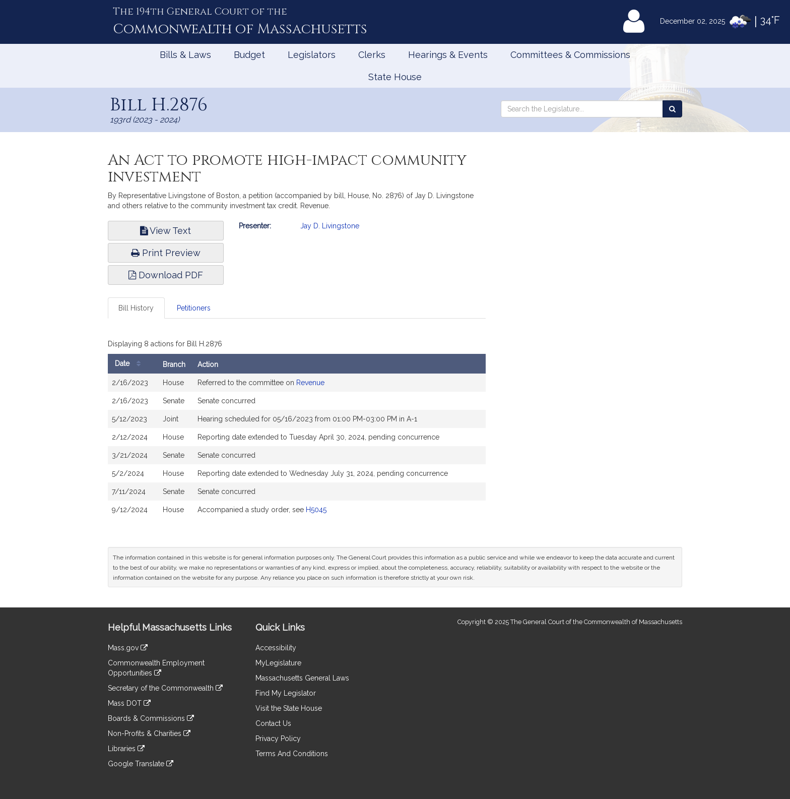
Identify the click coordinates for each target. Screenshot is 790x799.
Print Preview (166, 253)
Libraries (126, 749)
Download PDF (165, 275)
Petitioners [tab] (194, 308)
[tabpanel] (297, 430)
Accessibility (275, 648)
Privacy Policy (278, 738)
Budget (249, 54)
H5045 (316, 510)
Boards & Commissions (151, 718)
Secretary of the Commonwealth (165, 688)
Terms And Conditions (291, 754)
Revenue (310, 383)
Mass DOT (129, 703)
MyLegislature (278, 663)
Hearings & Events (448, 54)
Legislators (312, 54)
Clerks (371, 54)
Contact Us (273, 723)
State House (395, 77)
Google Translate (140, 764)
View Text (165, 230)
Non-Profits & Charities (149, 733)
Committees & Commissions (570, 54)
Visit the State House (288, 708)
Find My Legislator (285, 693)
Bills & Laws (185, 54)
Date (130, 364)
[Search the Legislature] (672, 108)
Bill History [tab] (136, 308)
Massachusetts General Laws (302, 678)
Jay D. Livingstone (329, 226)
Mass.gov (128, 648)
